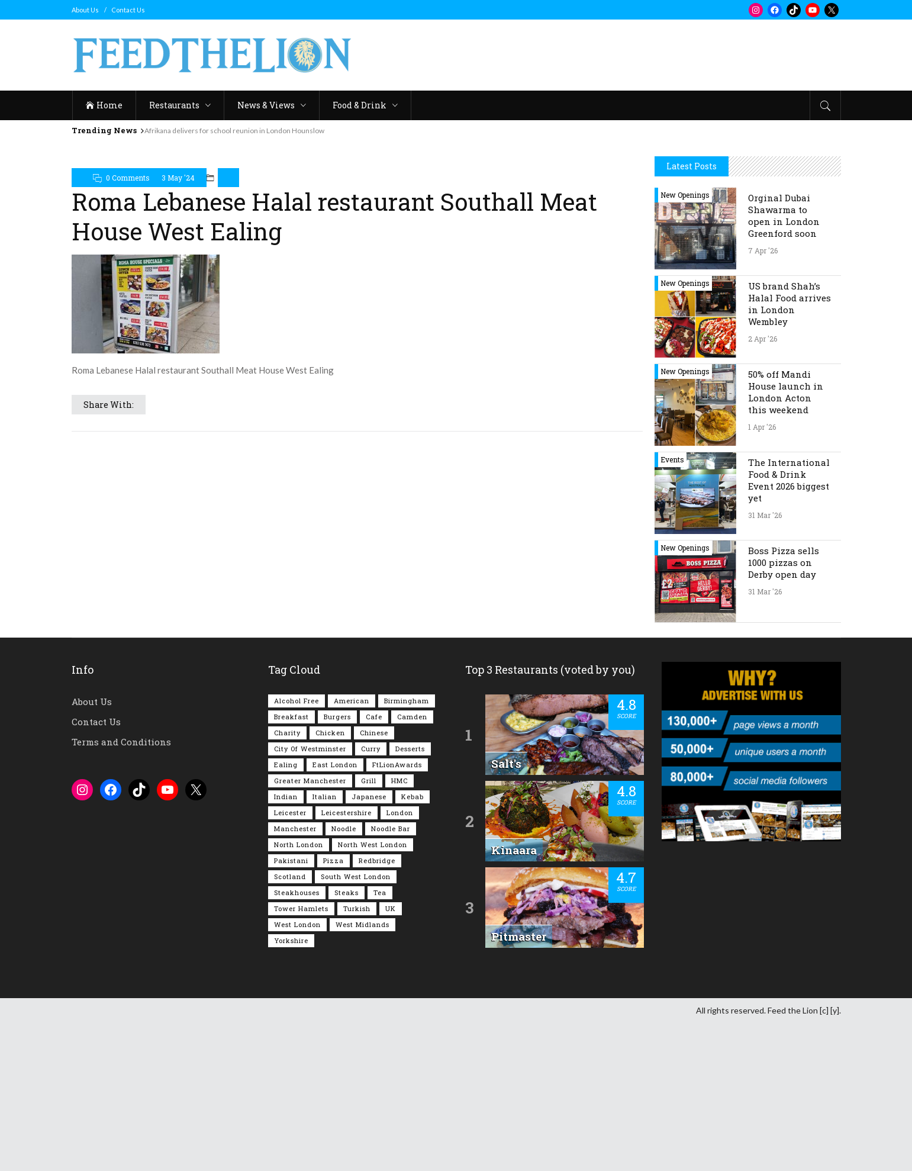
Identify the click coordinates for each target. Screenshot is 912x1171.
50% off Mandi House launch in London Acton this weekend (785, 540)
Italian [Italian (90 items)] (324, 944)
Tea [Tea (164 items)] (379, 1040)
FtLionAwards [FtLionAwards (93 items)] (397, 912)
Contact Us (128, 10)
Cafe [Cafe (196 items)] (374, 864)
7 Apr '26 (763, 398)
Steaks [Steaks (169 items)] (346, 1040)
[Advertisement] (748, 215)
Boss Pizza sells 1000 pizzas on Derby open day (783, 710)
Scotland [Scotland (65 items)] (290, 1024)
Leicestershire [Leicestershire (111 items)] (346, 960)
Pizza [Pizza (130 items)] (333, 1008)
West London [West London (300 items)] (297, 1072)
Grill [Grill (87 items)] (368, 928)
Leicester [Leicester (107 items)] (290, 960)
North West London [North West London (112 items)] (372, 992)
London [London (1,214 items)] (399, 960)
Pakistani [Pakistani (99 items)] (291, 1008)
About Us (85, 10)
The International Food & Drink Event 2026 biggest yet (789, 628)
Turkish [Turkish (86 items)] (356, 1056)
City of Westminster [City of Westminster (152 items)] (310, 896)
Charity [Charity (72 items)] (287, 880)
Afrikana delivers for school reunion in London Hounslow (234, 130)
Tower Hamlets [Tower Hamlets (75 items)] (301, 1056)
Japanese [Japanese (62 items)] (369, 944)
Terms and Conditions (121, 890)
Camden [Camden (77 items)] (412, 864)
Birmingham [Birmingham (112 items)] (406, 848)
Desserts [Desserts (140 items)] (410, 896)
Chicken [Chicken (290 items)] (330, 880)
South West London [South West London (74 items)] (356, 1024)
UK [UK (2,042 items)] (390, 1056)
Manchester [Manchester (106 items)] (295, 976)
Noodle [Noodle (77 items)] (343, 976)
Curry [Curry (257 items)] (371, 896)
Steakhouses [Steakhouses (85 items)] (297, 1040)
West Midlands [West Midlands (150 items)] (362, 1072)
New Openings (685, 343)
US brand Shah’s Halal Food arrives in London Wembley (789, 451)
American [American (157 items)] (351, 848)
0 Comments (128, 177)
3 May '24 (178, 177)
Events (672, 607)
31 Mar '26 (765, 663)
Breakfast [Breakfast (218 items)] (291, 864)
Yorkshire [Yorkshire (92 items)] (291, 1088)
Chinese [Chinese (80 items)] (374, 880)
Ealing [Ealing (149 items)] (286, 912)
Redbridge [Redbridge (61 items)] (377, 1008)
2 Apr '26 (762, 486)
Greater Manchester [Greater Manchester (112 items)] (310, 928)
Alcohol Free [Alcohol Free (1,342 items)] (296, 848)
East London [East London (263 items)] (334, 912)
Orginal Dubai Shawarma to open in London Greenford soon (784, 363)
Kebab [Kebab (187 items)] (412, 944)
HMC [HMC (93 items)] (399, 928)
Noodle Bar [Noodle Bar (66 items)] (390, 976)
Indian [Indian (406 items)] (286, 944)
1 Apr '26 (762, 575)
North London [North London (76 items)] (298, 992)
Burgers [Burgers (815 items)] (337, 864)
